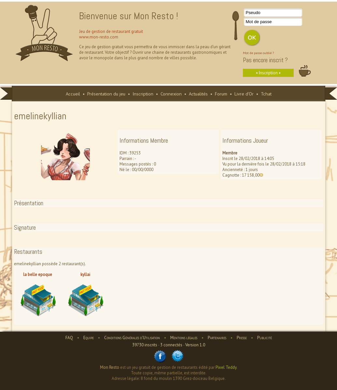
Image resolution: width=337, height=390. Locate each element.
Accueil (73, 94)
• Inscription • (268, 73)
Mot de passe (259, 21)
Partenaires (217, 337)
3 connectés (171, 345)
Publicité (264, 337)
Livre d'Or (244, 94)
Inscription (143, 94)
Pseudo (253, 12)
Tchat (266, 94)
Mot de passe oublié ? (258, 53)
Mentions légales (183, 337)
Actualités (198, 94)
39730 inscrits (144, 345)
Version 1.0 (195, 345)
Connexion (171, 94)
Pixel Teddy (226, 367)
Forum (221, 94)
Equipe (88, 337)
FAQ (69, 337)
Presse (242, 337)
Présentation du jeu (106, 94)
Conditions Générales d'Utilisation (132, 337)
